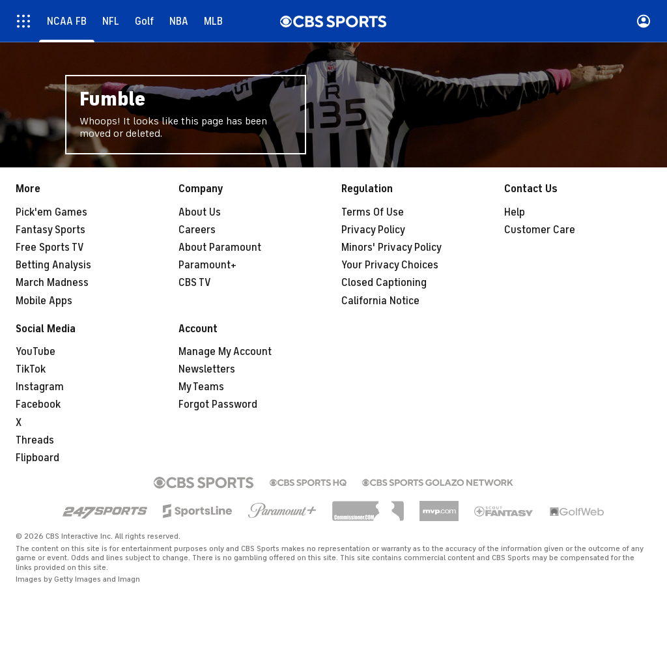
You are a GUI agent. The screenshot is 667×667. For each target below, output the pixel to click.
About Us (199, 212)
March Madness (52, 282)
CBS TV (194, 282)
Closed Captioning (384, 282)
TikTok (31, 369)
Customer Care (539, 229)
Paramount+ (207, 265)
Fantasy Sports (50, 229)
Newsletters (206, 369)
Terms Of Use (372, 212)
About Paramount (219, 247)
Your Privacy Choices (389, 265)
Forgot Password (217, 404)
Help (514, 212)
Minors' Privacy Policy (391, 247)
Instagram (40, 386)
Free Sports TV (50, 247)
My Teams (201, 386)
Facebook (38, 404)
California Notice (380, 300)
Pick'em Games (51, 212)
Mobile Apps (44, 300)
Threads (35, 440)
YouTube (35, 351)
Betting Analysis (53, 265)
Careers (197, 229)
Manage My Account (225, 351)
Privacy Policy (373, 229)
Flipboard (37, 457)
